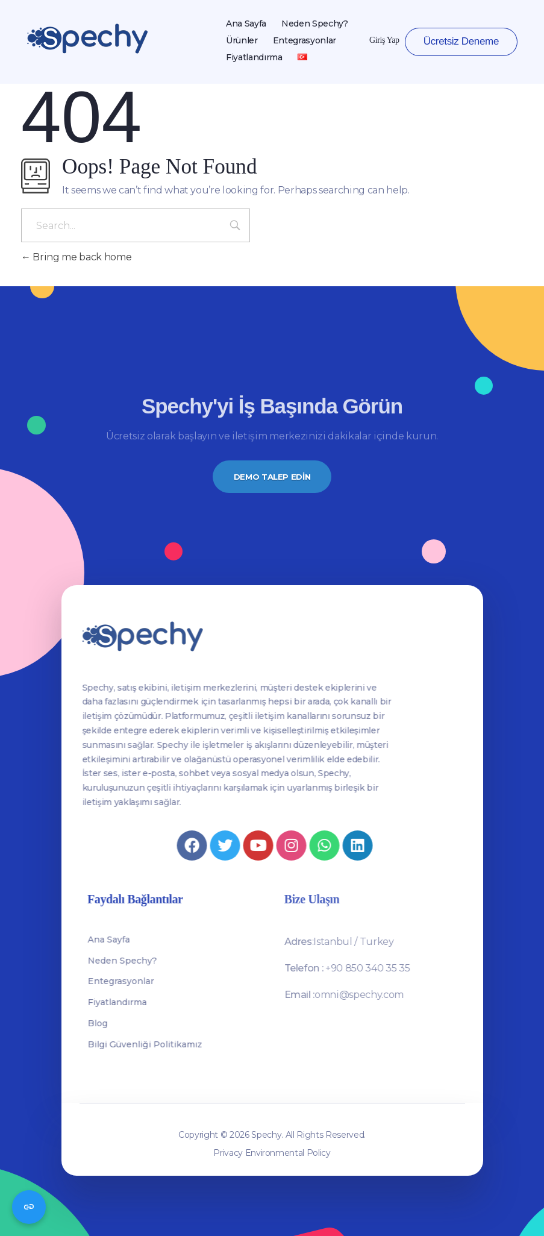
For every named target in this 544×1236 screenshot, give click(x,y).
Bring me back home (76, 257)
